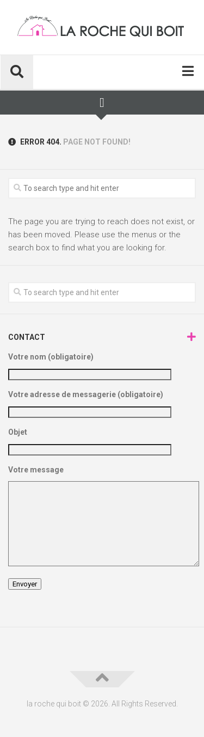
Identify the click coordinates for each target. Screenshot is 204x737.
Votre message (102, 517)
